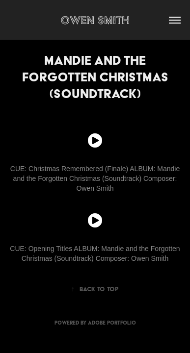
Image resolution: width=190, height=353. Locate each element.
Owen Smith (95, 19)
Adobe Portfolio (112, 323)
